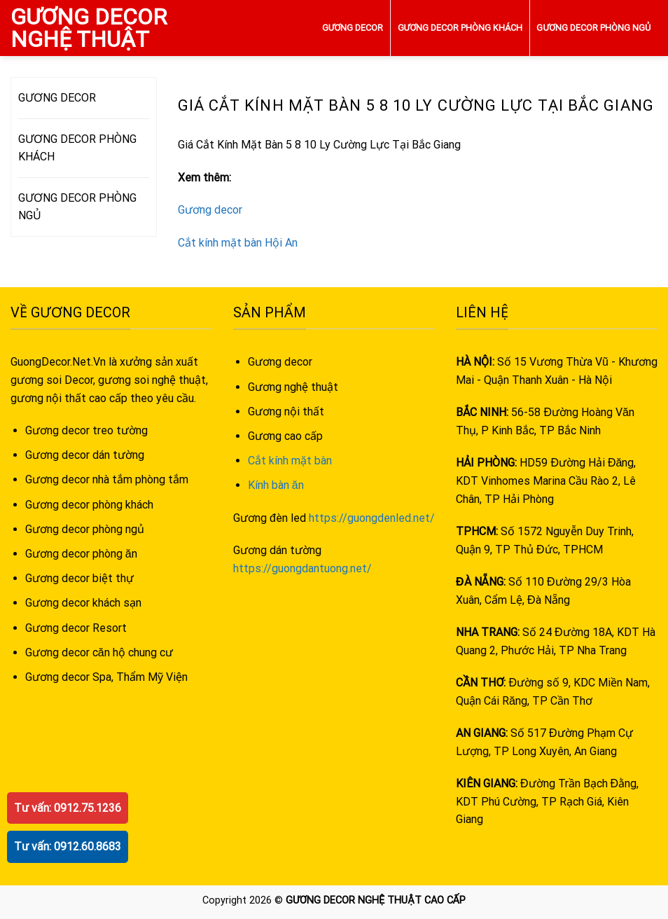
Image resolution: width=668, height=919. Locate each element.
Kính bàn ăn (276, 485)
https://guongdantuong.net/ (302, 568)
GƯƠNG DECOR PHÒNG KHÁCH (460, 27)
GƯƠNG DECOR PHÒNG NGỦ (593, 27)
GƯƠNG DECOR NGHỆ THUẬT (89, 28)
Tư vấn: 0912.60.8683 (67, 846)
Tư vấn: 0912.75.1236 (67, 808)
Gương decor (210, 209)
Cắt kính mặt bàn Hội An (238, 242)
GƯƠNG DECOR (353, 27)
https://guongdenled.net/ (372, 518)
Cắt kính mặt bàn (290, 460)
